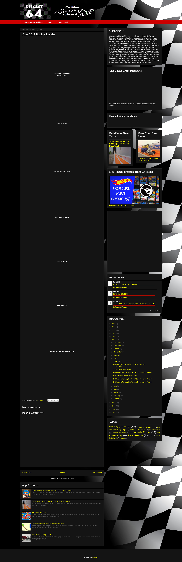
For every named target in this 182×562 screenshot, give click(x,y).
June (116, 361)
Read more (125, 287)
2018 (114, 336)
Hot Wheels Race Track (40, 512)
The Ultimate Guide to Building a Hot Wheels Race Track (51, 501)
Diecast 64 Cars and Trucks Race (125, 376)
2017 (114, 340)
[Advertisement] (62, 54)
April (115, 389)
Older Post (97, 473)
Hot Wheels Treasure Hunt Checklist (122, 206)
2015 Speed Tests (119, 427)
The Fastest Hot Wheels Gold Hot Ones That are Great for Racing (134, 304)
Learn (49, 22)
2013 (114, 412)
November (118, 346)
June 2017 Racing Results (122, 369)
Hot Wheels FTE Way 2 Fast (41, 535)
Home (62, 473)
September (118, 352)
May (115, 386)
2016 (114, 403)
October (117, 349)
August (116, 355)
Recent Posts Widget (155, 310)
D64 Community (63, 22)
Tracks (122, 438)
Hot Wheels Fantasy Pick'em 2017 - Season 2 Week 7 (132, 379)
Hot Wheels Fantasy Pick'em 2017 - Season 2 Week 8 (132, 372)
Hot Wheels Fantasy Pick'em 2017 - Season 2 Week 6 (132, 382)
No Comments (117, 287)
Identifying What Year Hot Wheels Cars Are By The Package (52, 490)
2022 (114, 324)
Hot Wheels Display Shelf (138, 430)
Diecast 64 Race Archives (32, 22)
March (116, 392)
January (117, 399)
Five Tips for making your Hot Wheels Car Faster (48, 524)
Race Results (135, 435)
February (117, 395)
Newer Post (27, 473)
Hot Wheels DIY (154, 430)
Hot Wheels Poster (139, 432)
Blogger (95, 557)
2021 (114, 327)
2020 (114, 330)
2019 (114, 333)
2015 (114, 406)
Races (151, 436)
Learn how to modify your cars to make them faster (148, 159)
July (115, 358)
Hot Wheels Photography (119, 432)
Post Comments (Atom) (66, 479)
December (118, 342)
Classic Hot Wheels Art (145, 427)
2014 (114, 409)
